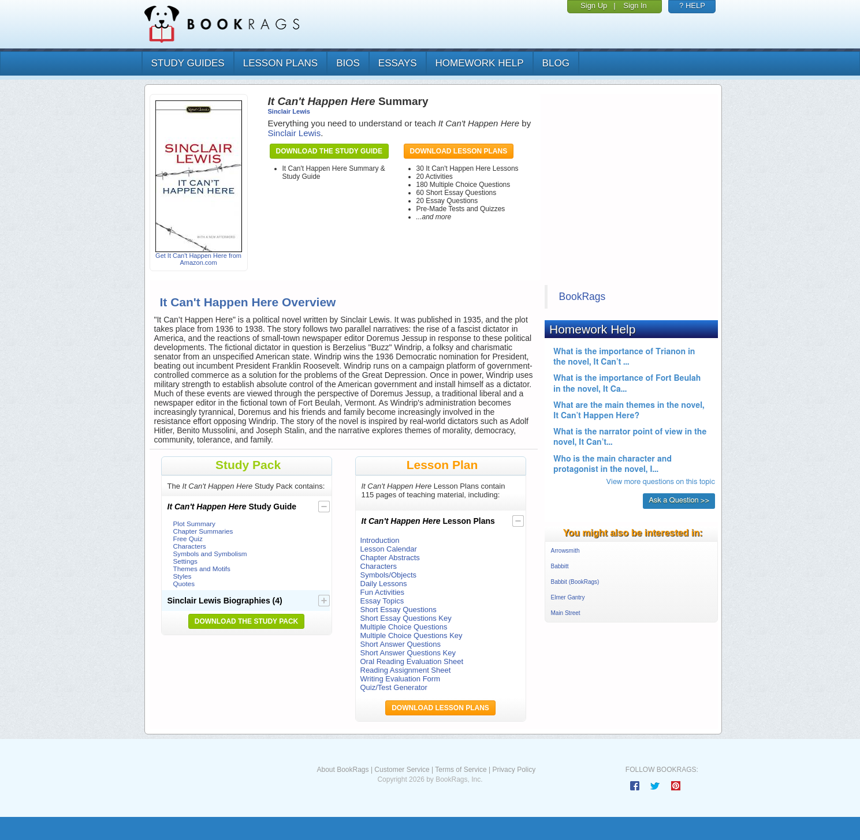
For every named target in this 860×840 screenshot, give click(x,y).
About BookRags (342, 770)
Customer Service (401, 770)
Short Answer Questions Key (408, 652)
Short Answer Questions (400, 644)
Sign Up (593, 5)
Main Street (565, 613)
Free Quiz (188, 538)
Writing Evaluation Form (400, 678)
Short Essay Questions (398, 609)
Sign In (634, 5)
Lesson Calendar (388, 549)
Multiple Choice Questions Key (411, 635)
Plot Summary (194, 523)
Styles (182, 576)
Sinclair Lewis (289, 111)
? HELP (692, 5)
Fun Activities (382, 592)
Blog (555, 63)
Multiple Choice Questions (404, 626)
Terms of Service (460, 770)
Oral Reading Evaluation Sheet (412, 661)
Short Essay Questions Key (406, 618)
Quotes (184, 583)
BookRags (582, 296)
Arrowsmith (565, 551)
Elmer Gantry (568, 597)
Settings (185, 561)
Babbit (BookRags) (575, 582)
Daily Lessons (383, 583)
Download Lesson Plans (459, 151)
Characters (189, 546)
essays (397, 63)
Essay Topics (382, 601)
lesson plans (280, 63)
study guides (188, 63)
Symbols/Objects (388, 575)
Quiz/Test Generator (393, 687)
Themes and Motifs (201, 568)
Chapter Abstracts (390, 557)
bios (348, 63)
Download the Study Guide (329, 151)
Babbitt (560, 566)
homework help (479, 63)
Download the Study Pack (247, 621)
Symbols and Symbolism (210, 553)
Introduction (380, 540)
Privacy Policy (513, 770)
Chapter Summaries (203, 531)
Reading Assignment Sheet (405, 670)
